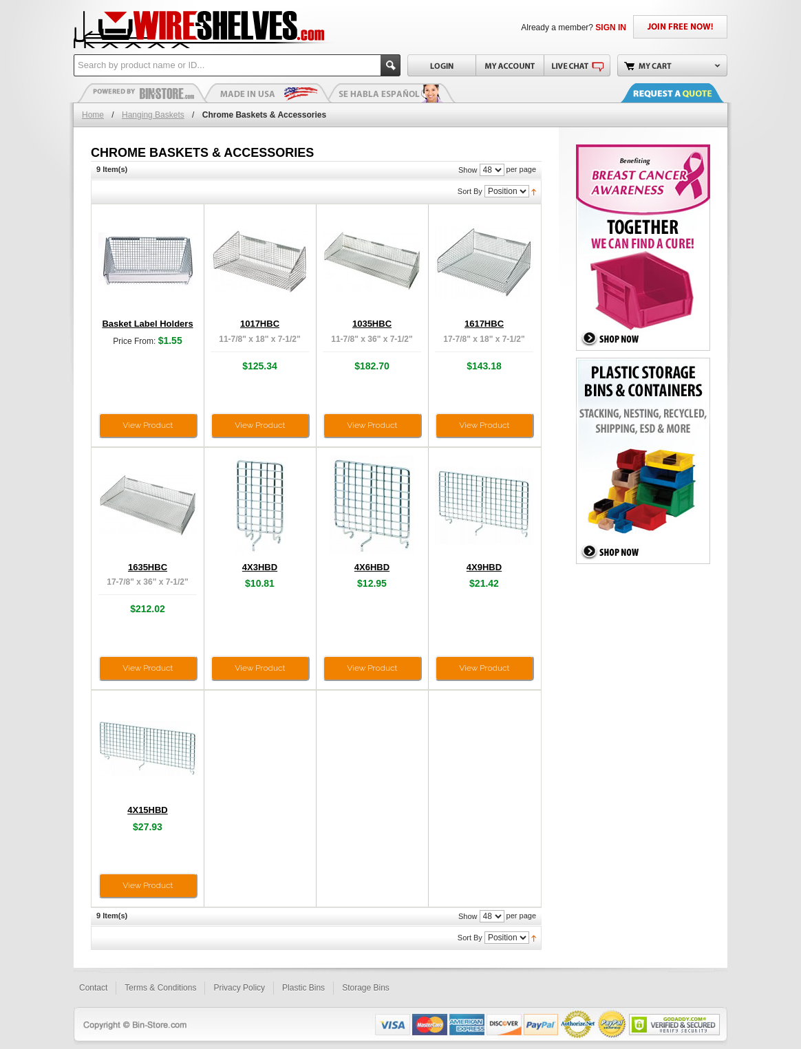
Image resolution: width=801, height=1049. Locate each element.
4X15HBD (147, 810)
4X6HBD (371, 567)
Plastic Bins (142, 92)
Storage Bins (365, 988)
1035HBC (372, 323)
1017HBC (259, 323)
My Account (510, 65)
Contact (93, 988)
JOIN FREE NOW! (680, 27)
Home (93, 115)
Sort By (470, 191)
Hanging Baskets (153, 115)
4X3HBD (259, 567)
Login (441, 65)
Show (468, 170)
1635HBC (147, 567)
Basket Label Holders (147, 323)
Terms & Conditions (160, 988)
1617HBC (484, 323)
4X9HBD (484, 567)
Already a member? (573, 27)
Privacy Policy (239, 988)
